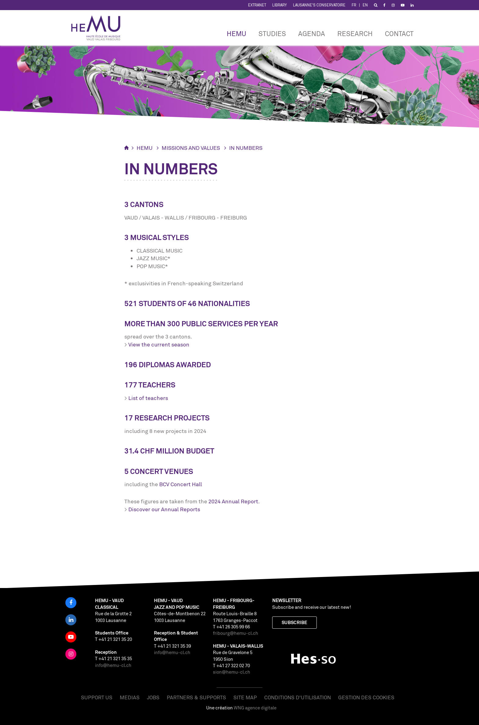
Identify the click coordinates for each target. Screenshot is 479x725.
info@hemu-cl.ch (113, 665)
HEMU (236, 33)
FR (354, 5)
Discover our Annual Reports (164, 509)
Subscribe (294, 622)
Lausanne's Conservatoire (319, 5)
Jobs (153, 697)
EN (365, 5)
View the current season (158, 344)
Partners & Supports (196, 697)
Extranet (257, 5)
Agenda (311, 33)
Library (279, 5)
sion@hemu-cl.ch (231, 672)
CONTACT (399, 33)
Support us (96, 697)
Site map (245, 697)
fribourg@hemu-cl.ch (235, 633)
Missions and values (191, 147)
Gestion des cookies (366, 697)
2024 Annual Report (233, 501)
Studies (272, 33)
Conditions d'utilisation (297, 697)
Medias (130, 697)
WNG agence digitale (255, 708)
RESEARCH (355, 33)
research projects (172, 417)
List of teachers (148, 397)
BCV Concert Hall (180, 484)
